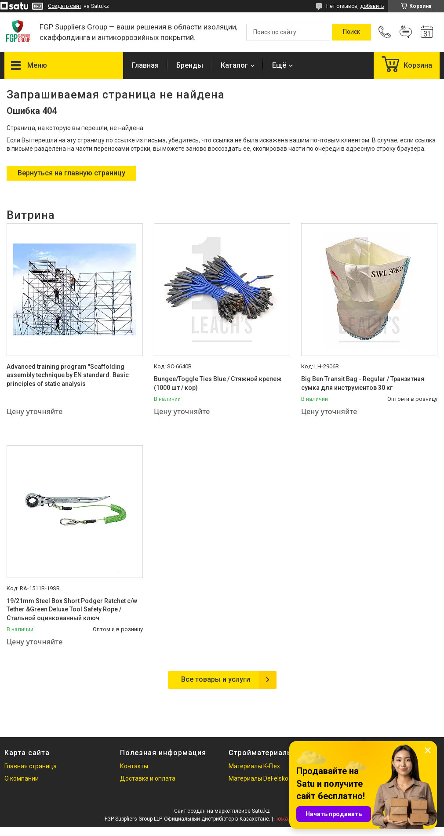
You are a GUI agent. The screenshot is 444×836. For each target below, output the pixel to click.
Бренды (189, 65)
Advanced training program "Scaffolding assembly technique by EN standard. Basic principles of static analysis (68, 375)
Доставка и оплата (147, 778)
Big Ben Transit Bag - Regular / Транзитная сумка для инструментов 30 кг (362, 383)
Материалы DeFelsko (258, 778)
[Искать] (351, 32)
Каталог (234, 65)
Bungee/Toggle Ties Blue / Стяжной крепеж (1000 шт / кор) (218, 383)
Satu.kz (261, 811)
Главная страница (30, 766)
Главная (145, 65)
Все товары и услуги (215, 679)
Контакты (134, 766)
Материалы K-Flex (254, 766)
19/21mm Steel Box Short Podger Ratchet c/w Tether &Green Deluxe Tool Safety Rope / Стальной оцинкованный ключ (72, 609)
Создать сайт (64, 6)
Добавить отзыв (406, 32)
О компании (21, 778)
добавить (372, 6)
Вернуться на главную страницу (71, 173)
